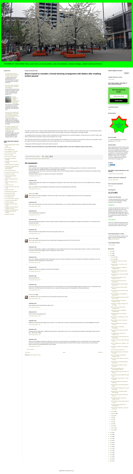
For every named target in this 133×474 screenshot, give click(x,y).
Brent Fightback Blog (9, 149)
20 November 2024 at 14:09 (34, 271)
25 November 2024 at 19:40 (34, 334)
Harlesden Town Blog (9, 174)
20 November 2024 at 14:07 (34, 262)
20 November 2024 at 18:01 (34, 298)
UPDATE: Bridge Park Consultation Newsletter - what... (118, 301)
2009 (111, 461)
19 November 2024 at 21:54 (34, 175)
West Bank (47, 158)
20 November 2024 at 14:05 (34, 252)
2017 (111, 444)
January (113, 429)
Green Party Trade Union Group (12, 172)
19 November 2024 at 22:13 (34, 188)
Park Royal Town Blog (10, 193)
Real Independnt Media (10, 195)
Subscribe (118, 100)
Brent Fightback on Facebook (11, 151)
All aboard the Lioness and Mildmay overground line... (118, 311)
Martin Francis (32, 193)
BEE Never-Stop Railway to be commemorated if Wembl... (117, 369)
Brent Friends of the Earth (10, 153)
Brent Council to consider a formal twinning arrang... (118, 307)
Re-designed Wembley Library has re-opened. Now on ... (119, 398)
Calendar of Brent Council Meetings (115, 173)
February (113, 427)
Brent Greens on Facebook (10, 156)
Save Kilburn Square (9, 196)
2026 (111, 251)
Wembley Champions (9, 214)
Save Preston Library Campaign (12, 198)
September (113, 413)
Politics (109, 166)
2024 (111, 255)
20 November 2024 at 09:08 (34, 206)
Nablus (35, 158)
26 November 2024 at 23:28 (34, 346)
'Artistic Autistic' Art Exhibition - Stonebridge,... (118, 327)
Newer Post (27, 352)
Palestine (39, 158)
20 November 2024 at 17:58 (34, 290)
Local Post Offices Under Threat (117, 349)
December (113, 257)
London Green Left (9, 184)
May (112, 421)
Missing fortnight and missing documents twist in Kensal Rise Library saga (15, 100)
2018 (111, 442)
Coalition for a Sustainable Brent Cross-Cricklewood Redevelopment (12, 167)
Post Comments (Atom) (35, 354)
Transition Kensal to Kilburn (11, 200)
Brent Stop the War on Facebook (12, 164)
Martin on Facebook (9, 189)
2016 (111, 446)
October (113, 411)
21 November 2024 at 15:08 (34, 316)
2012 (111, 454)
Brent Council (31, 158)
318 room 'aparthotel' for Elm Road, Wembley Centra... (118, 355)
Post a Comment (30, 349)
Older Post (100, 352)
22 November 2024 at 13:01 (34, 324)
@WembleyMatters (115, 239)
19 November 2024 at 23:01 (34, 197)
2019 (111, 440)
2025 (111, 253)
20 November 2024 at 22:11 (34, 307)
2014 (111, 450)
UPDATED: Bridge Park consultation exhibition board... (118, 268)
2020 (111, 438)
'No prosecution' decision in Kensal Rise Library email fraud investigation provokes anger (12, 75)
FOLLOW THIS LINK (113, 179)
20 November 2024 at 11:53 (34, 225)
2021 (111, 436)
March (112, 425)
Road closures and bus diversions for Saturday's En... (118, 281)
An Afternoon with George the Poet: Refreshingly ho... (118, 405)
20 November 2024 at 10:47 (34, 214)
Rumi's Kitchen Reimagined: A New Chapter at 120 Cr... (118, 278)
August (112, 415)
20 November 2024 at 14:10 (34, 279)
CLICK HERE (111, 79)
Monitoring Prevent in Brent (11, 191)
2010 (111, 459)
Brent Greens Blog (9, 154)
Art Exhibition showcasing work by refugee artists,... (118, 334)
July (112, 417)
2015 (111, 448)
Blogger (72, 470)
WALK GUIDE (117, 141)
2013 (111, 452)
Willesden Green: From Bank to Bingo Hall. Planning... (119, 392)
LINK (109, 109)
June (112, 419)
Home (64, 352)
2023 (111, 432)
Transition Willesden (9, 202)
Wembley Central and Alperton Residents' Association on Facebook (11, 211)
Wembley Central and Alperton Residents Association (11, 207)
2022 (111, 434)
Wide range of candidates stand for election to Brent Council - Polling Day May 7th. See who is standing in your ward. (12, 128)
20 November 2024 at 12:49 (34, 242)
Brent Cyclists (8, 147)
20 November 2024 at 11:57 (34, 233)
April (112, 423)
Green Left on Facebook (10, 170)
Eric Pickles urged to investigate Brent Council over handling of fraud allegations (12, 86)
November (113, 259)
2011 (111, 456)
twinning (43, 158)
